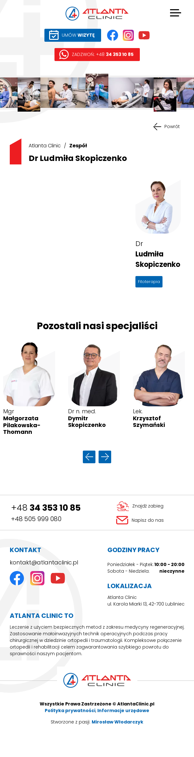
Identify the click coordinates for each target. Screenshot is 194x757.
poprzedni (89, 457)
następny (105, 457)
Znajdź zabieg (147, 506)
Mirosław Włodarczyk (117, 722)
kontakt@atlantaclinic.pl (44, 562)
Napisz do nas (148, 520)
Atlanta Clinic (45, 145)
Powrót (172, 126)
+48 (46, 508)
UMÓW (78, 35)
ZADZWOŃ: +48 (103, 54)
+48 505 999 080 (36, 518)
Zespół (78, 145)
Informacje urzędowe (123, 710)
